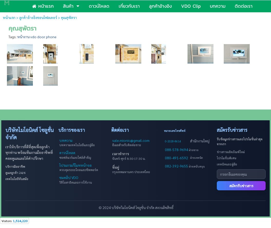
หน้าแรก (9, 17)
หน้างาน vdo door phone (37, 36)
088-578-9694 (177, 149)
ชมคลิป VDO (68, 177)
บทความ (65, 140)
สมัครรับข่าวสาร (241, 185)
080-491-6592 (176, 157)
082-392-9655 (177, 166)
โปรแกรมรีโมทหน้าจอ (75, 165)
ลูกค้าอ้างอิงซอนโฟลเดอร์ (38, 17)
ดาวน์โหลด (67, 152)
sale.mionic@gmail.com (130, 140)
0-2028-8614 (173, 141)
